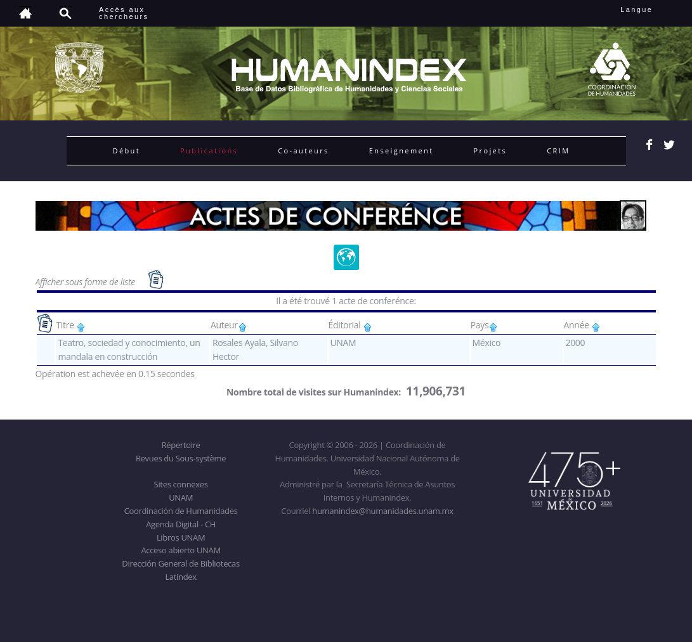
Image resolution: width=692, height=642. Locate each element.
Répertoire (181, 445)
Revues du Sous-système (181, 458)
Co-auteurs (303, 150)
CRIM (558, 150)
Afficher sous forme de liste (87, 282)
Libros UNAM (181, 537)
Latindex (180, 576)
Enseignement (401, 150)
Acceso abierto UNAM (180, 550)
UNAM (181, 497)
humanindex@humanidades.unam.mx (383, 511)
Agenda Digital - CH (181, 524)
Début (127, 150)
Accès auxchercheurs (123, 13)
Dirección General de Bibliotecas (180, 563)
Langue (650, 9)
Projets (490, 150)
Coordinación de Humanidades (181, 511)
